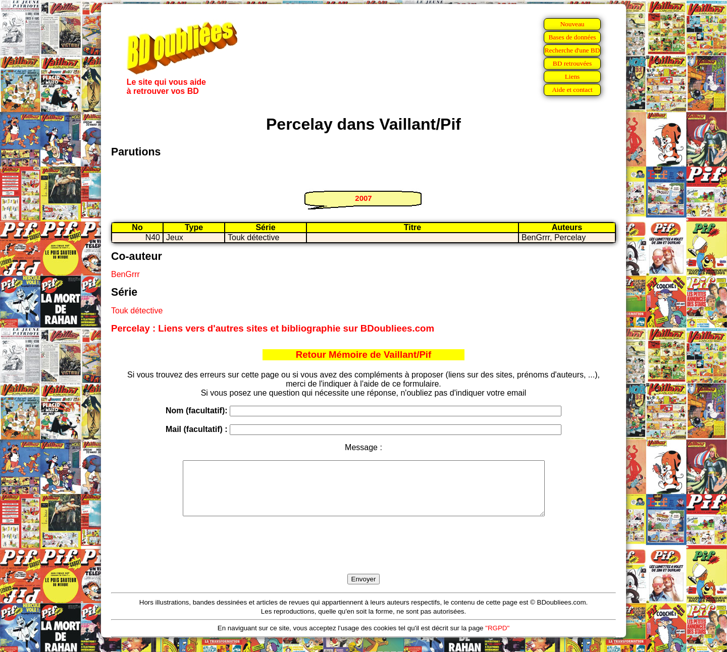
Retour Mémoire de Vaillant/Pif (364, 354)
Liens (572, 76)
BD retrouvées (572, 63)
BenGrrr (125, 274)
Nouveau (572, 24)
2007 (363, 198)
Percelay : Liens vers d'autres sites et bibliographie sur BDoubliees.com (272, 328)
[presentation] (363, 556)
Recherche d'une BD (572, 50)
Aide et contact (572, 89)
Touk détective (137, 310)
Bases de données (572, 37)
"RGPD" (497, 638)
